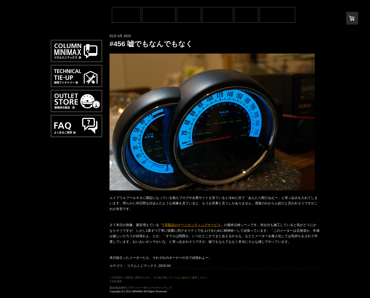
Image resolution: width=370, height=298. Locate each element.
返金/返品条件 (117, 287)
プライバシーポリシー (141, 287)
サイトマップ (164, 287)
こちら (183, 277)
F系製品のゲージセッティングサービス (191, 225)
